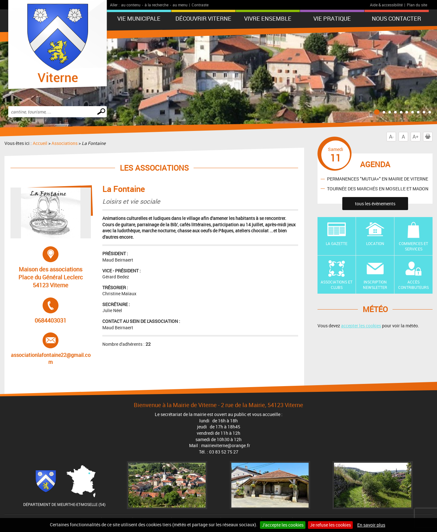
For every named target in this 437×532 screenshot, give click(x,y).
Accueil (40, 143)
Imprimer (429, 136)
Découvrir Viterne (203, 18)
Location (375, 243)
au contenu (130, 4)
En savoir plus (371, 525)
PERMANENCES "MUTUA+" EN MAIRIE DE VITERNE (377, 179)
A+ (416, 136)
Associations (64, 143)
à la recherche (156, 4)
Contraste (200, 4)
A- (391, 136)
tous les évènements (375, 204)
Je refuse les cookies (330, 525)
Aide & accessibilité (386, 4)
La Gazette (336, 243)
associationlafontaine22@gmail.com (51, 348)
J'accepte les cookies (283, 525)
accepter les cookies (361, 326)
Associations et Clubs (336, 284)
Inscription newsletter (375, 284)
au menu (180, 4)
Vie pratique (332, 18)
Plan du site (417, 4)
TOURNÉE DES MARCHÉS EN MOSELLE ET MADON (377, 189)
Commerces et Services (413, 246)
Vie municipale (138, 18)
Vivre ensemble (267, 18)
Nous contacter (396, 18)
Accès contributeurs (413, 284)
